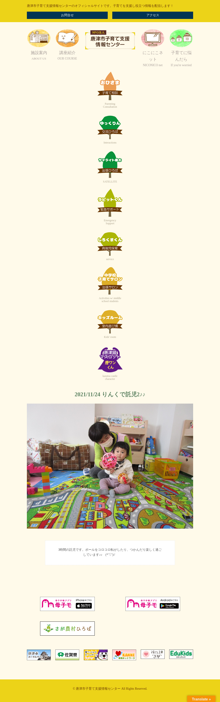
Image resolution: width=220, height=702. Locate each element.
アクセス (152, 15)
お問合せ (67, 15)
